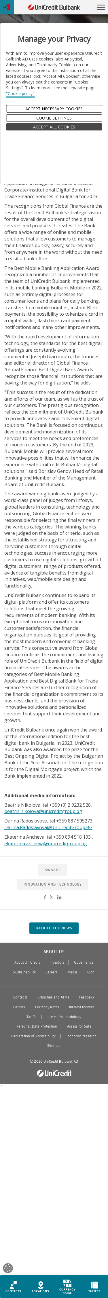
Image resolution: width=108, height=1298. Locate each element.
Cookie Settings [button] (54, 118)
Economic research (81, 1036)
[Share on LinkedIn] (59, 898)
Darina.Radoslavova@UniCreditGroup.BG (48, 827)
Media (72, 972)
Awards (53, 870)
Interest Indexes (81, 1007)
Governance (83, 962)
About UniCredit (27, 962)
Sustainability (24, 972)
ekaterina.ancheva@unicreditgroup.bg (45, 843)
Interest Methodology (64, 1017)
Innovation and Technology (53, 884)
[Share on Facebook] (45, 898)
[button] (101, 7)
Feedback (86, 997)
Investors (57, 962)
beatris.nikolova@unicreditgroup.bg (43, 811)
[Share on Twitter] (52, 898)
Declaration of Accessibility (33, 1036)
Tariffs (31, 1017)
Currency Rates (47, 1007)
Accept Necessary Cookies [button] (54, 108)
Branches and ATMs (53, 997)
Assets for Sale (79, 1026)
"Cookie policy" (20, 93)
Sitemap (54, 1045)
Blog (91, 972)
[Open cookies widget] (8, 1269)
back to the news (54, 928)
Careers (52, 972)
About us (54, 952)
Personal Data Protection (36, 1026)
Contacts (20, 997)
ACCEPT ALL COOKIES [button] (54, 127)
